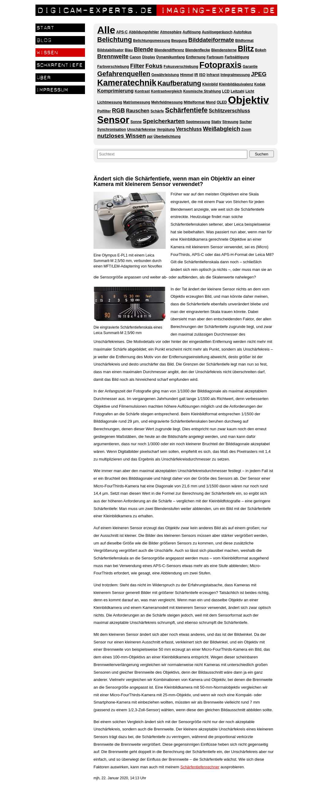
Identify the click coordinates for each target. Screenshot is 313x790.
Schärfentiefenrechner (199, 767)
